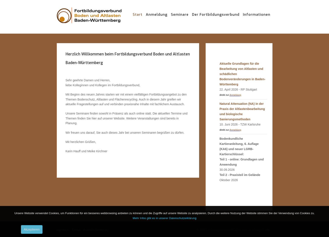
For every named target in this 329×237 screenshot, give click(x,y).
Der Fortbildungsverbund (215, 14)
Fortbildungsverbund (89, 19)
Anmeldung (156, 14)
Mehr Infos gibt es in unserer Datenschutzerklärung (164, 218)
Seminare (180, 14)
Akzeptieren (32, 229)
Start (137, 14)
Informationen (256, 14)
